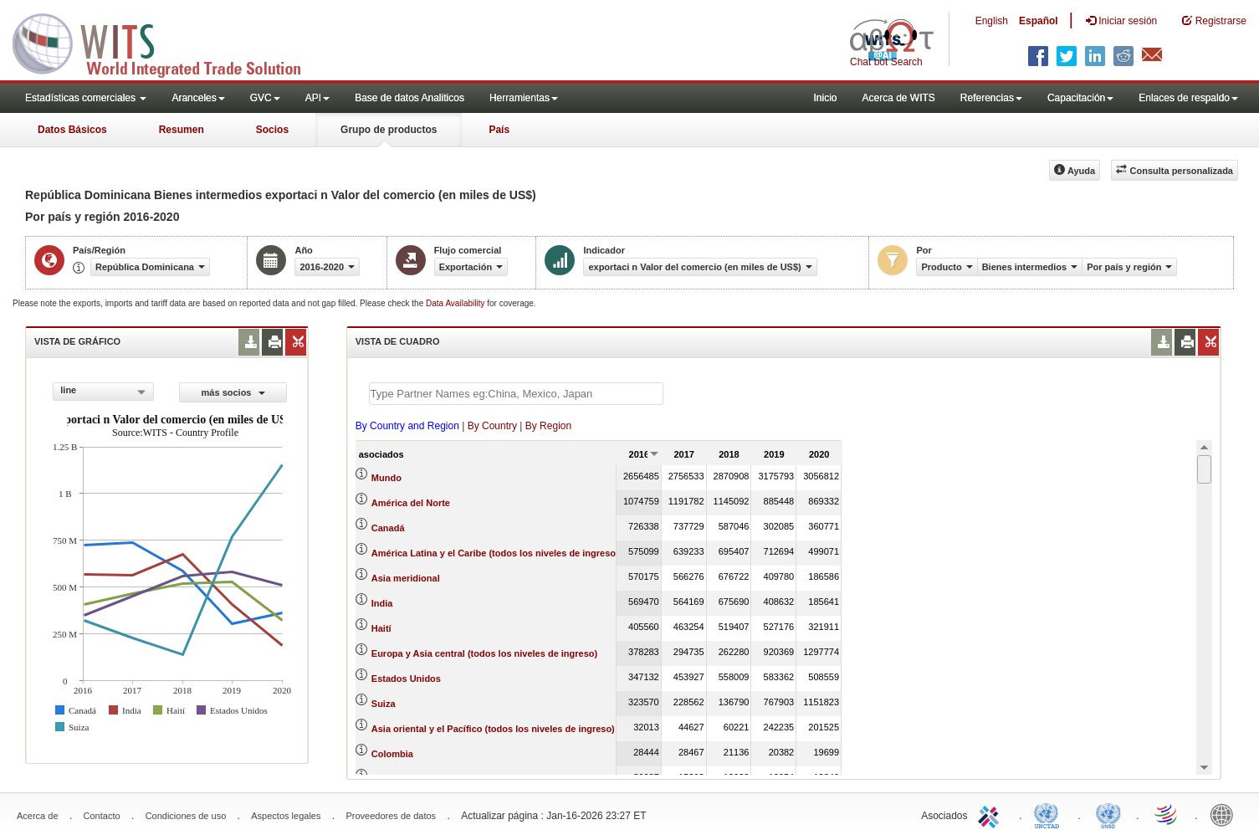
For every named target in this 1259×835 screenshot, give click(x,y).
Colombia (392, 754)
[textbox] (516, 393)
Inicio (825, 98)
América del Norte (410, 503)
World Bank (1225, 814)
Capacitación (1080, 98)
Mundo (386, 478)
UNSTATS (1108, 814)
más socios (233, 392)
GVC (265, 98)
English (991, 21)
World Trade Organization (1167, 814)
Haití (381, 628)
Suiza (383, 704)
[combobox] (103, 391)
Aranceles (197, 98)
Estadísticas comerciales (85, 98)
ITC (991, 814)
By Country (492, 426)
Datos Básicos (72, 130)
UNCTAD (1050, 814)
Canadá (388, 528)
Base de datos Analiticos (409, 98)
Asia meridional (405, 578)
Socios (272, 130)
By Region (548, 426)
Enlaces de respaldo (1188, 98)
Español (1038, 21)
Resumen (181, 130)
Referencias (991, 98)
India (382, 603)
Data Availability (456, 303)
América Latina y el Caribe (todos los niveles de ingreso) (495, 553)
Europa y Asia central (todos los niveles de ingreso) (484, 653)
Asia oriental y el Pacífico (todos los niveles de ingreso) (493, 729)
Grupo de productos (388, 130)
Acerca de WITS (898, 98)
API (317, 98)
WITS (167, 42)
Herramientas (523, 98)
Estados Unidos (406, 679)
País (499, 130)
